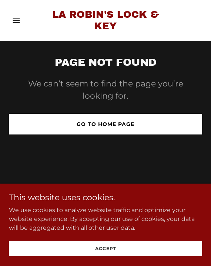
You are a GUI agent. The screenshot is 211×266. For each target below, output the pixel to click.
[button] (23, 20)
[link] (105, 27)
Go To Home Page (105, 124)
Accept (105, 258)
